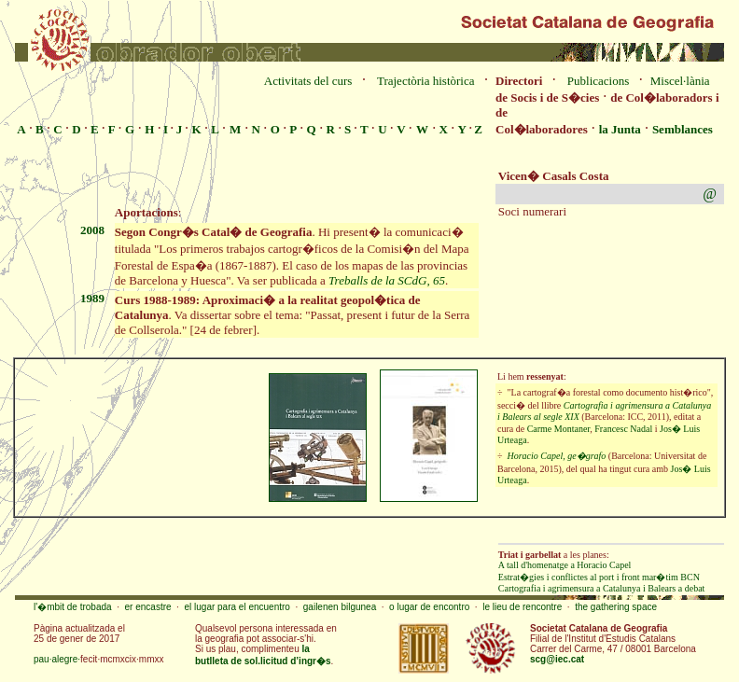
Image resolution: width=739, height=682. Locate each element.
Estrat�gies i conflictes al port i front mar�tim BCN (599, 577)
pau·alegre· (57, 659)
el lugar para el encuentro (236, 607)
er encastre (148, 607)
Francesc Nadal (623, 429)
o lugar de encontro (429, 607)
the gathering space (616, 607)
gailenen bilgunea (339, 607)
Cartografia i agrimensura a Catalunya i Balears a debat (601, 588)
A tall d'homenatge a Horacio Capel (565, 565)
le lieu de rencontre (522, 607)
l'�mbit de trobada (73, 607)
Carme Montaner (559, 429)
